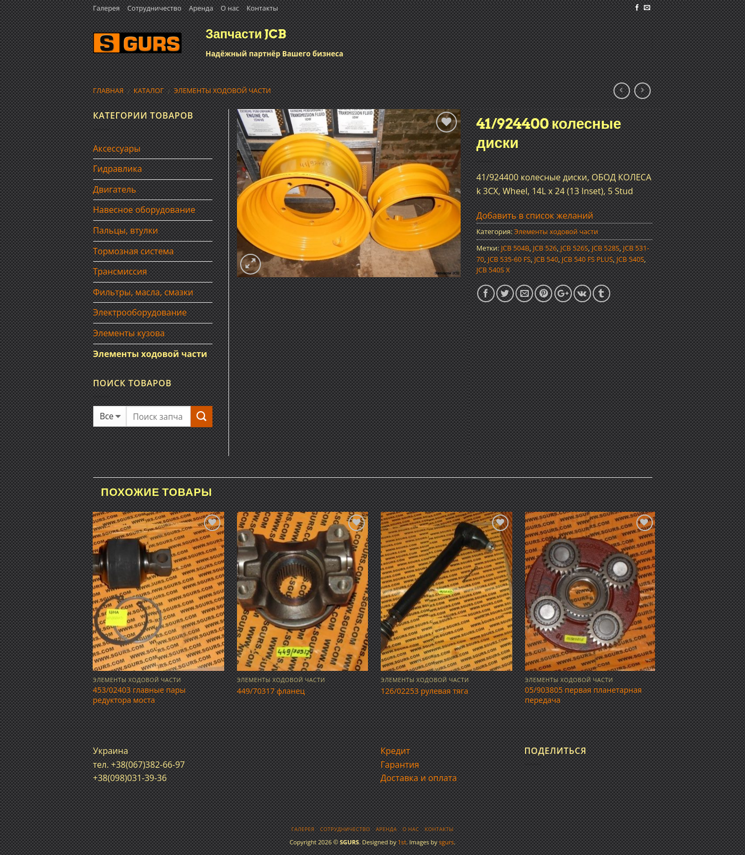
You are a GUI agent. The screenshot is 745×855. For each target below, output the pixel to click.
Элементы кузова (129, 333)
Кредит (395, 751)
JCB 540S (630, 259)
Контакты (262, 8)
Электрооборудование (140, 312)
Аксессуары (117, 148)
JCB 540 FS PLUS (587, 259)
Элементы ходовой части (222, 90)
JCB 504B (515, 248)
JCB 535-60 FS (509, 259)
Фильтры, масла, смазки (143, 292)
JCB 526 (545, 248)
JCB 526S (574, 248)
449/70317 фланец (271, 691)
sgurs (446, 842)
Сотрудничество (154, 8)
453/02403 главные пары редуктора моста (139, 695)
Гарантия (400, 764)
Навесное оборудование (144, 209)
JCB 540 (546, 259)
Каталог (149, 90)
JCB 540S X (493, 270)
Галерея (106, 8)
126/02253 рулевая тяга (424, 691)
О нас (229, 8)
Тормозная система (133, 251)
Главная (108, 90)
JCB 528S (605, 248)
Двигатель (114, 189)
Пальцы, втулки (125, 230)
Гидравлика (117, 169)
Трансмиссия (120, 271)
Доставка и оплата (419, 778)
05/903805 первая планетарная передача (583, 695)
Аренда (201, 8)
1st (402, 842)
